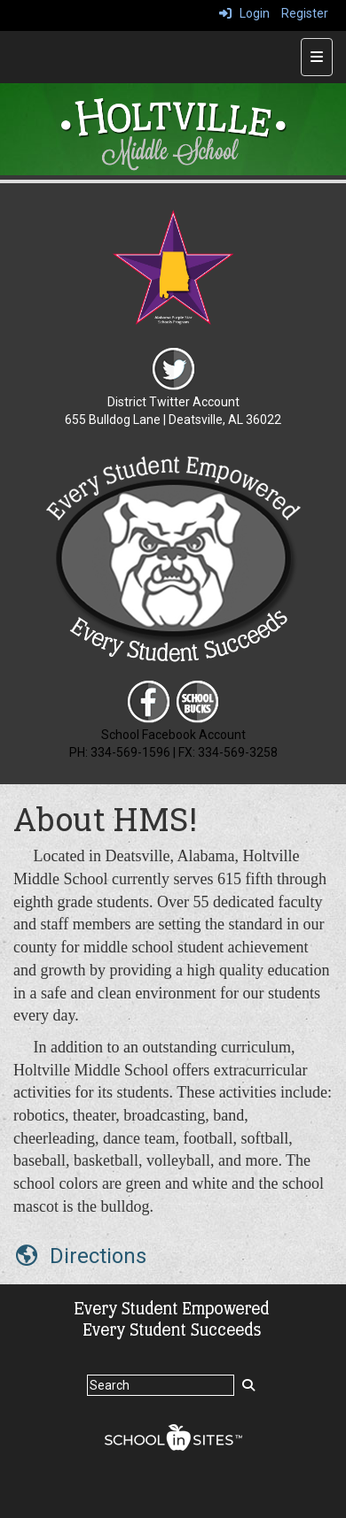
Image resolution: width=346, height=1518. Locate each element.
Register (304, 13)
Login (244, 13)
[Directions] (79, 1256)
